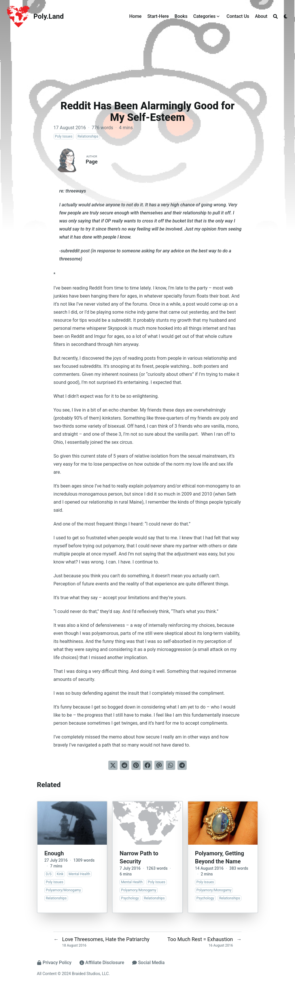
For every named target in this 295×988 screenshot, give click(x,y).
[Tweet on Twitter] (113, 765)
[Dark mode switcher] (285, 16)
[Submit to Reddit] (124, 765)
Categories (204, 16)
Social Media (148, 962)
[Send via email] (159, 765)
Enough (54, 853)
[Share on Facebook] (147, 765)
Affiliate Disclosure (102, 962)
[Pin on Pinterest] (136, 765)
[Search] (275, 16)
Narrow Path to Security (139, 857)
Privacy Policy (54, 962)
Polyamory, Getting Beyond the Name (219, 857)
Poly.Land (48, 16)
